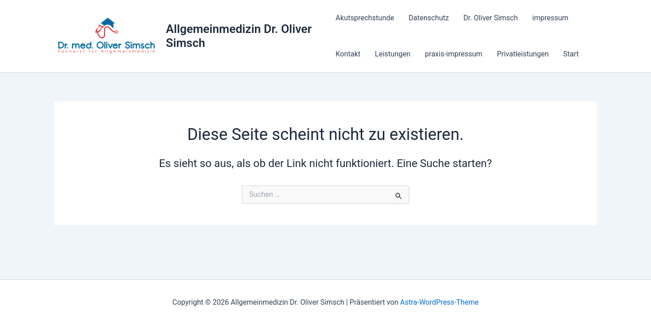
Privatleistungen (523, 54)
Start (571, 54)
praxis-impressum (453, 54)
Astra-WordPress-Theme (439, 302)
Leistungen (392, 54)
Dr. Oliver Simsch (490, 18)
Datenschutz (429, 18)
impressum (550, 18)
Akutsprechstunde (364, 18)
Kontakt (347, 54)
